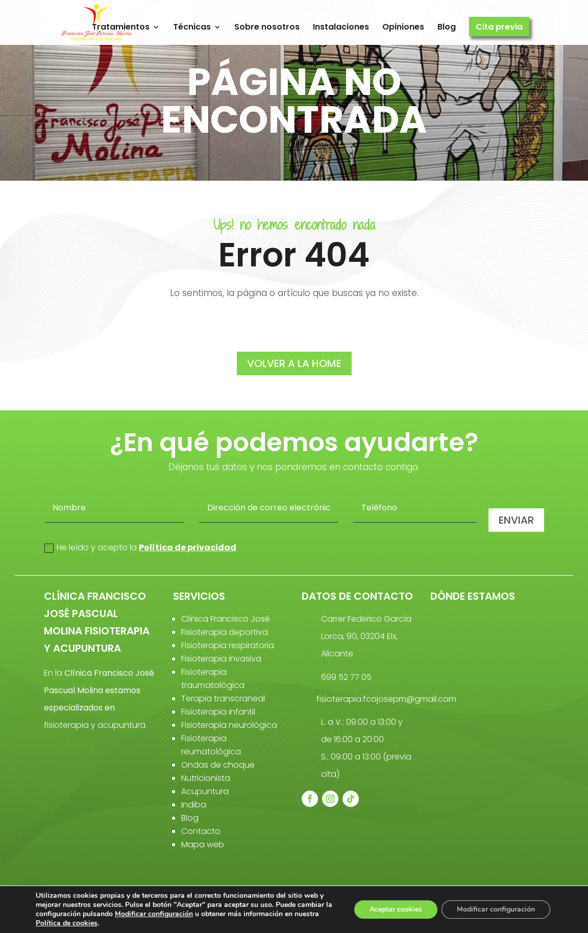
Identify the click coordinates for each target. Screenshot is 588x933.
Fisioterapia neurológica (229, 725)
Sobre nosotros (267, 27)
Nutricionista (205, 778)
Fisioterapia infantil (218, 712)
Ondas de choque (218, 765)
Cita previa (499, 27)
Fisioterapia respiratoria (227, 645)
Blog (446, 27)
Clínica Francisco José (225, 619)
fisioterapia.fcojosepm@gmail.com (386, 699)
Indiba (193, 805)
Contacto (200, 831)
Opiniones (403, 27)
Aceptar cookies (396, 909)
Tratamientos (121, 27)
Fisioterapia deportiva (224, 632)
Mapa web (202, 844)
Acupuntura (205, 791)
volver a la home (294, 363)
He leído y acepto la (140, 547)
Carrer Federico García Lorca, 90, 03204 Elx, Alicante (366, 636)
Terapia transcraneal (223, 698)
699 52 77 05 (346, 677)
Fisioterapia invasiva (221, 659)
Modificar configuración (154, 914)
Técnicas (192, 27)
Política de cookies (66, 923)
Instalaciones (341, 27)
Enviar (516, 520)
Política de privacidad (187, 547)
